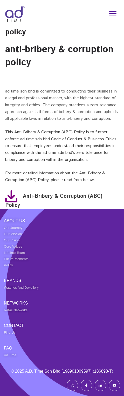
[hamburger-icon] (113, 14)
